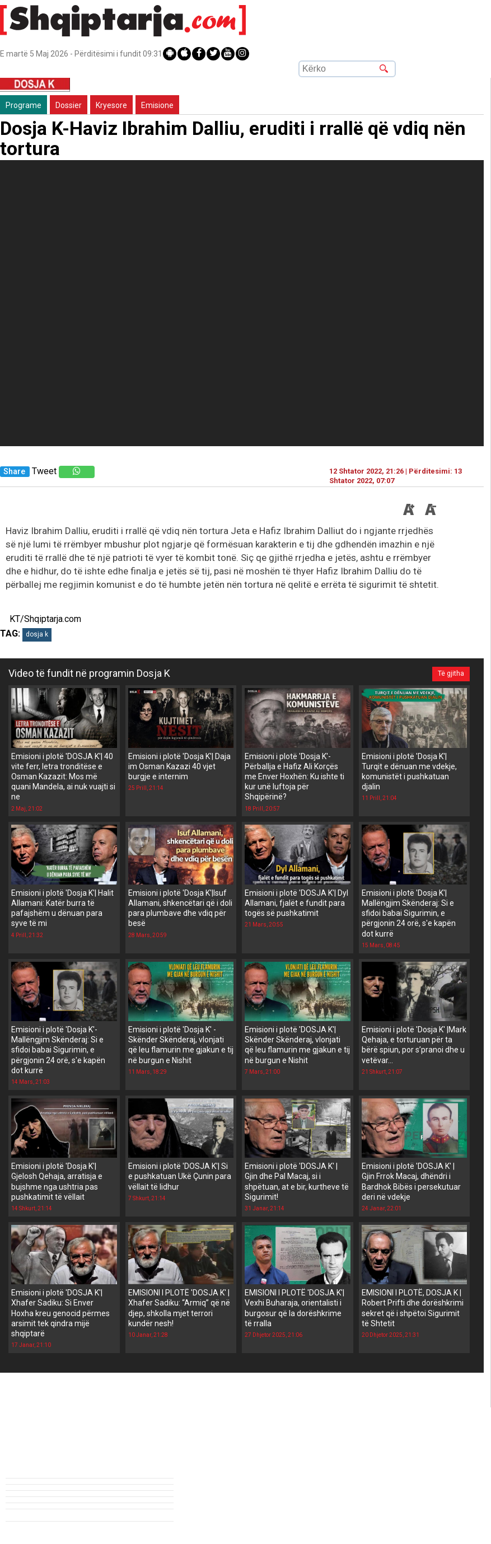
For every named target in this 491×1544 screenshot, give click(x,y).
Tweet (44, 471)
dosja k (37, 634)
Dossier (68, 105)
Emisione (157, 105)
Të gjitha (451, 673)
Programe (23, 105)
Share (14, 471)
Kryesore (111, 105)
